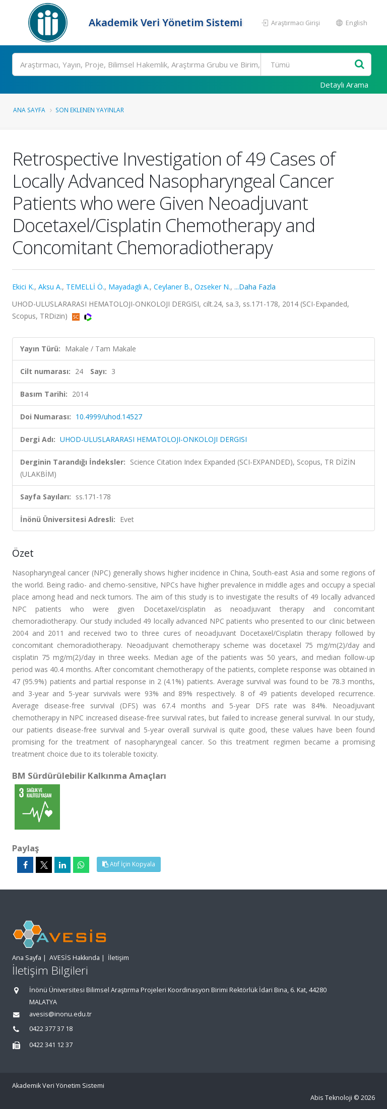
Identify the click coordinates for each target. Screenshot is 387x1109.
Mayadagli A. (129, 286)
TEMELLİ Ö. (85, 286)
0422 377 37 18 (51, 1028)
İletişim (118, 957)
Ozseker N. (212, 286)
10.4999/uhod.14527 (109, 416)
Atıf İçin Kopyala (128, 864)
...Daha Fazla (255, 286)
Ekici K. (23, 286)
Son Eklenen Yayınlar (89, 110)
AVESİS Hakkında (74, 957)
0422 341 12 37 (51, 1045)
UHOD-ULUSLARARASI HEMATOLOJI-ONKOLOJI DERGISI (153, 439)
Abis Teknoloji (331, 1097)
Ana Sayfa (29, 110)
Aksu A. (50, 286)
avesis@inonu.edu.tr (60, 1014)
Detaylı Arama (344, 85)
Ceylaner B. (172, 286)
